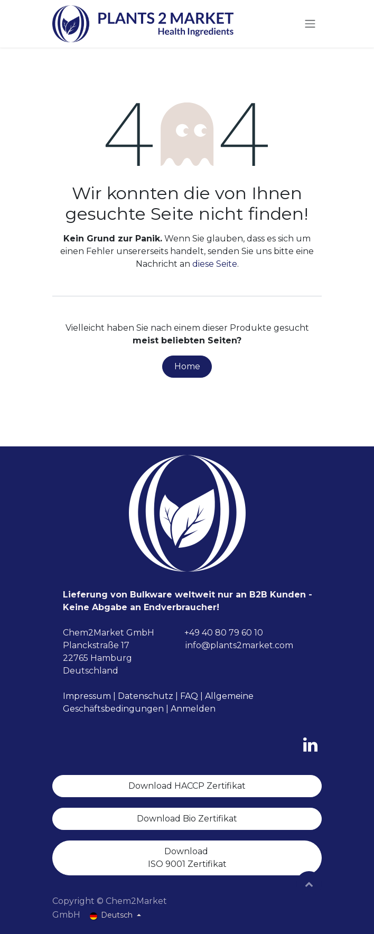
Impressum (87, 696)
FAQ (189, 696)
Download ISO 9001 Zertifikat (187, 857)
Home (187, 366)
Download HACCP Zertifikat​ (187, 786)
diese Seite (214, 264)
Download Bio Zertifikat (187, 819)
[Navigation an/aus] (310, 24)
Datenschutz (145, 696)
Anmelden (193, 709)
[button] (309, 883)
